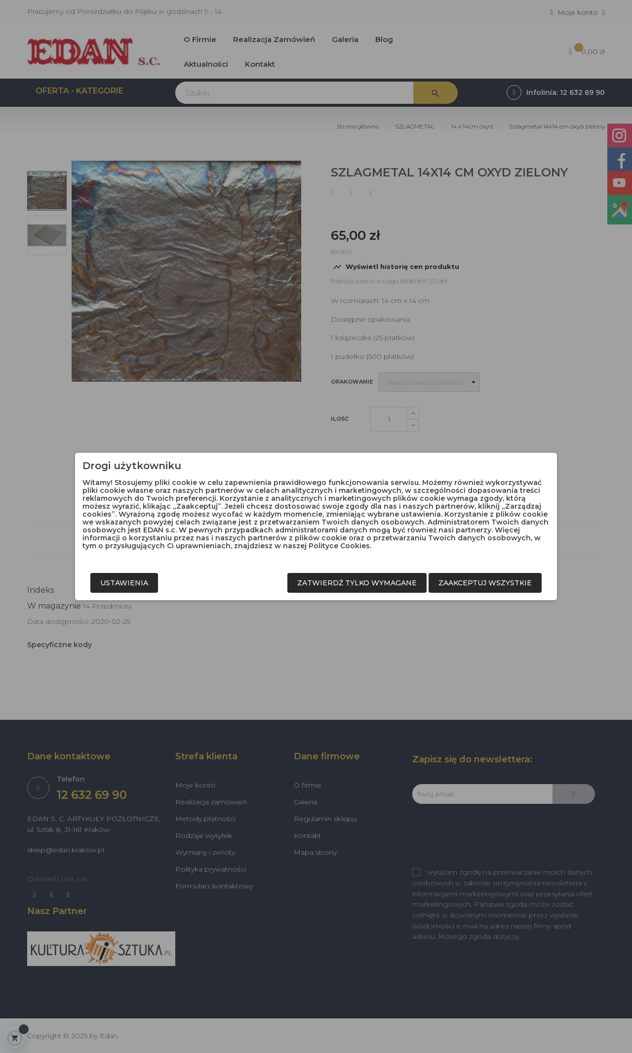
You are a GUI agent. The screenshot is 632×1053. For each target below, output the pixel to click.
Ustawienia (124, 582)
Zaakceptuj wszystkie (485, 582)
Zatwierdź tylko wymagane (357, 582)
